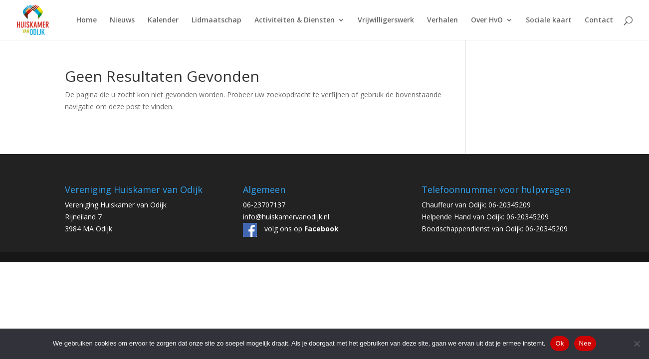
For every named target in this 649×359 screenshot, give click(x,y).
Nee (585, 343)
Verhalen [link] (442, 20)
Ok (559, 343)
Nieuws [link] (122, 20)
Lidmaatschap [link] (216, 20)
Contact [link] (599, 20)
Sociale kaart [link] (549, 20)
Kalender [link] (163, 20)
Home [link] (86, 20)
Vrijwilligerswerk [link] (386, 20)
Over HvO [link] (487, 20)
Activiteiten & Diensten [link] (294, 20)
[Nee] (637, 344)
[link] (28, 19)
